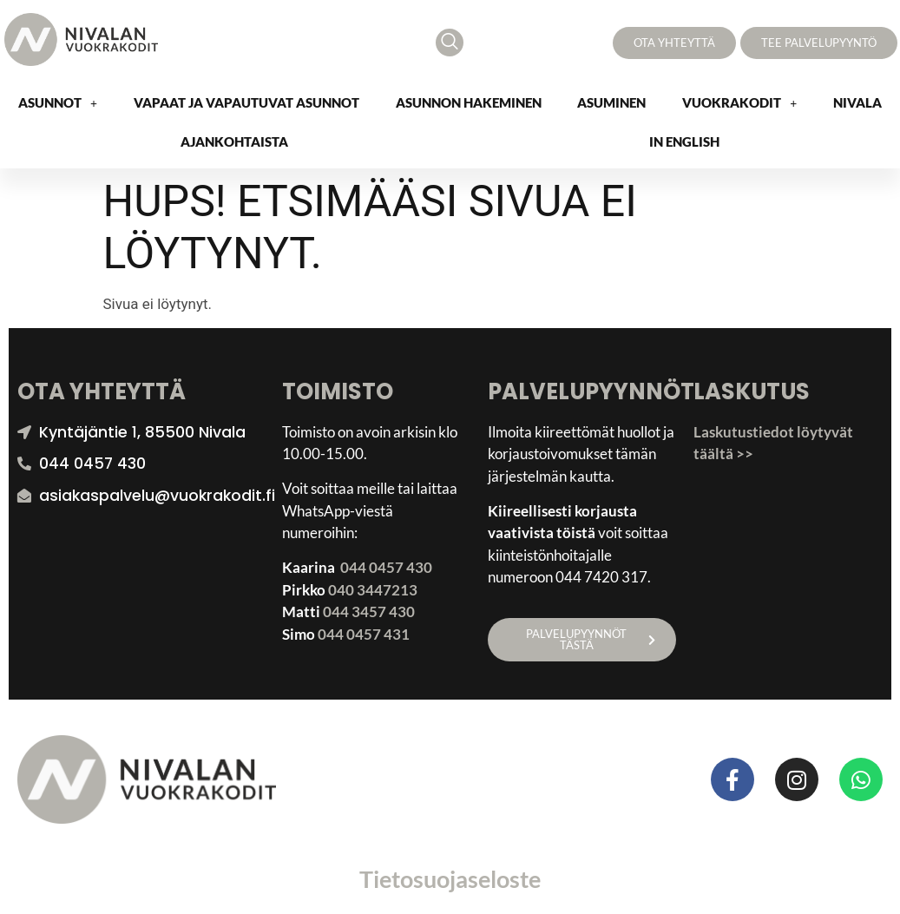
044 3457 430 (369, 611)
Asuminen (611, 102)
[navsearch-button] (449, 42)
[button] (57, 102)
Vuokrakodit (739, 102)
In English (684, 141)
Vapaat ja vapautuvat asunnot (246, 102)
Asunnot (57, 102)
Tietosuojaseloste (450, 879)
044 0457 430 (386, 567)
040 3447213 (372, 590)
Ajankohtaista (234, 141)
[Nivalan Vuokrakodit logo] (81, 39)
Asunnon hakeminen (469, 102)
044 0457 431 (364, 634)
